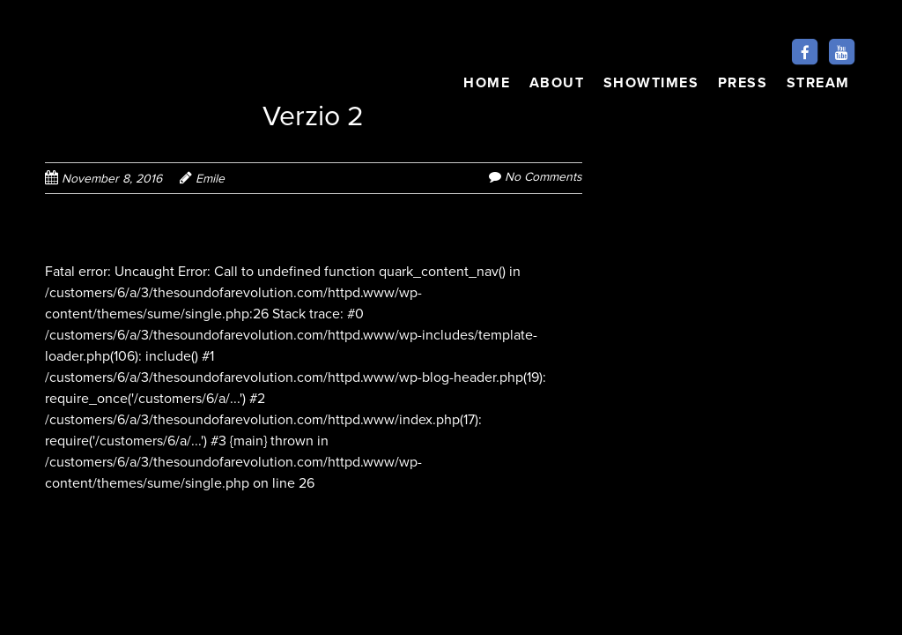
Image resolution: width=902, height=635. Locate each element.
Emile (210, 178)
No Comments (543, 176)
